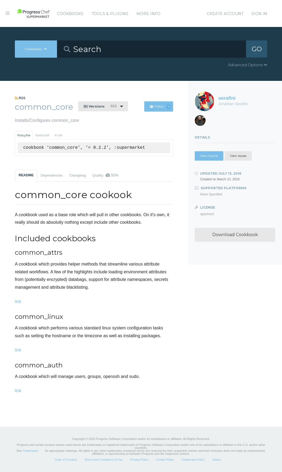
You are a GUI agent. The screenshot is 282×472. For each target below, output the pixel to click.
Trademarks (30, 450)
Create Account (225, 13)
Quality (105, 175)
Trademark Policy (193, 459)
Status (216, 459)
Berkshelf (42, 135)
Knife (58, 135)
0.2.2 (100, 106)
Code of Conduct (66, 459)
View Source (209, 156)
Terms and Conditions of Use (103, 459)
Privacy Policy (139, 459)
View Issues (238, 156)
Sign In (259, 13)
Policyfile (23, 135)
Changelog (77, 175)
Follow (160, 106)
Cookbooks (70, 13)
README (26, 175)
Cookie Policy (165, 459)
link (18, 301)
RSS (20, 98)
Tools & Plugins (110, 13)
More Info (148, 13)
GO (256, 49)
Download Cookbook (235, 234)
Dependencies (52, 175)
